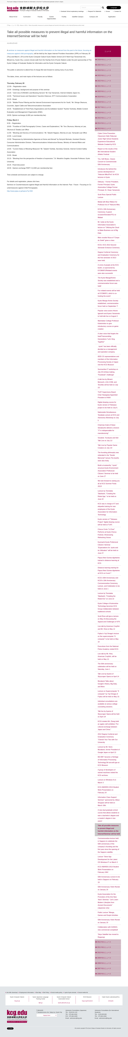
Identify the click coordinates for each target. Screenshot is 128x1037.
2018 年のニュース (104, 102)
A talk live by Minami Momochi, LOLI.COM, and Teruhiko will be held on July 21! (108, 383)
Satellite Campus (77, 17)
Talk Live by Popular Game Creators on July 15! (107, 446)
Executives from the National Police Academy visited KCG (108, 647)
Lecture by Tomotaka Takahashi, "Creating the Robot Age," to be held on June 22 (107, 495)
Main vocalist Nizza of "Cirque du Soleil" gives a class (108, 239)
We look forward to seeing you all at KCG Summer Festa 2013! (109, 483)
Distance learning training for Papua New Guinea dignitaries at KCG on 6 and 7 (109, 570)
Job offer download (12, 992)
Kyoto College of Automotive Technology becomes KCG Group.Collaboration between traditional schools (108, 608)
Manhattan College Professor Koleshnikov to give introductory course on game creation (108, 325)
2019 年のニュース (104, 97)
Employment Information (27, 992)
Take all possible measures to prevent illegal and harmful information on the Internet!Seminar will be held (109, 830)
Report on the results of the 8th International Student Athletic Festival (108, 151)
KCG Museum (87, 997)
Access (108, 11)
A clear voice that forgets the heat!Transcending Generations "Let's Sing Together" (108, 338)
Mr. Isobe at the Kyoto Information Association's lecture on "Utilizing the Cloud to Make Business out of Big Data (108, 227)
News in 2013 (23, 25)
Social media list (83, 992)
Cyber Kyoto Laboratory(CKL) (111, 997)
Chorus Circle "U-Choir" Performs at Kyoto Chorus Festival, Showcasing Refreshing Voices (107, 533)
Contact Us (117, 11)
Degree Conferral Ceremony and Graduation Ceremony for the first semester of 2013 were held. (108, 256)
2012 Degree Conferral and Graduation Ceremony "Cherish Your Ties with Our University (108, 738)
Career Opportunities (51, 18)
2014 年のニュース (104, 123)
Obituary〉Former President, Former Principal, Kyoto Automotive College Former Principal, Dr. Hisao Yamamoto (109, 186)
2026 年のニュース (104, 59)
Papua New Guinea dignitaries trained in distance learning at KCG (109, 560)
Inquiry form (46, 1015)
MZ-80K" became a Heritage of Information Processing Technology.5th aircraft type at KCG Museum (108, 761)
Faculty (40, 17)
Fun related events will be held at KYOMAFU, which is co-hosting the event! (109, 293)
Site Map (38, 992)
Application (112, 17)
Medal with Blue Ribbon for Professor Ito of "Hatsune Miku (109, 203)
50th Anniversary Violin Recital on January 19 (109, 888)
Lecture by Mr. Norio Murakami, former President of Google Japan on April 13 (109, 749)
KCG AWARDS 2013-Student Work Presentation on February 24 (108, 789)
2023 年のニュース (104, 75)
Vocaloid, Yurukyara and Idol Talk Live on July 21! (108, 439)
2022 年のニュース (104, 81)
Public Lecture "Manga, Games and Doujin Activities (108, 914)
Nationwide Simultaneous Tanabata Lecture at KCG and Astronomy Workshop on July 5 (108, 416)
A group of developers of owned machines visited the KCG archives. (108, 772)
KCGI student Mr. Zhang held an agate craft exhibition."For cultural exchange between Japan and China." (108, 725)
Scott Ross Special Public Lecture (107, 196)
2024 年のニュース (104, 70)
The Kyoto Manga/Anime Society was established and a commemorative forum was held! (109, 282)
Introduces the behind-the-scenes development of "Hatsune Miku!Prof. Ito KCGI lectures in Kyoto (108, 173)
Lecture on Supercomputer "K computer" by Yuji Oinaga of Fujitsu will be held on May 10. (109, 693)
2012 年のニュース (104, 942)
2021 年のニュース (104, 86)
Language (114, 7)
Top (9, 25)
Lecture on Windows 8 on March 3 (107, 781)
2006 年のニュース (104, 974)
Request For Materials (94, 11)
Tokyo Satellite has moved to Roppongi (108, 935)
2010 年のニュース (104, 952)
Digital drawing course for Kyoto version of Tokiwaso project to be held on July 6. (108, 405)
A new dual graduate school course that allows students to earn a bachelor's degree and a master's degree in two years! (108, 815)
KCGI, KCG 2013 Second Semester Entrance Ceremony (109, 246)
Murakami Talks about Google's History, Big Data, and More (107, 683)
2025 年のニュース (104, 65)
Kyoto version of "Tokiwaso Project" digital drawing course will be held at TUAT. (109, 522)
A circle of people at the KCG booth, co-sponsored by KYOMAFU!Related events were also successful (108, 269)
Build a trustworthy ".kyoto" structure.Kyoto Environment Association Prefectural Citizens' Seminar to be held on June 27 (108, 470)
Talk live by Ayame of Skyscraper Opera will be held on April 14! (108, 714)
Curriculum (27, 17)
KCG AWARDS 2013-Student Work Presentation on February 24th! (108, 869)
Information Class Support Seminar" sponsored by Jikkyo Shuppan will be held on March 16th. (109, 801)
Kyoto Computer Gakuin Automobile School (64, 998)
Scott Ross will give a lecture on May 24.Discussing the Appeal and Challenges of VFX (109, 619)
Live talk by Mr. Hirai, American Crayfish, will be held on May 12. (107, 656)
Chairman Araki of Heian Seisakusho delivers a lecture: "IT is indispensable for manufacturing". (108, 429)
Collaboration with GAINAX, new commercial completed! (108, 928)
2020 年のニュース (104, 91)
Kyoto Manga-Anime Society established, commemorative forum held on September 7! (108, 303)
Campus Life (93, 17)
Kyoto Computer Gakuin (17, 997)
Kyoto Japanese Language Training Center (40, 998)
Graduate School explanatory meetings (72, 11)
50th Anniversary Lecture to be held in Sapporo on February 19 (109, 879)
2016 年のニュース (104, 112)
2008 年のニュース (104, 963)
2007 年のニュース (104, 968)
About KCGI (13, 17)
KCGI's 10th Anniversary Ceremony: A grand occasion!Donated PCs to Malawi (107, 213)
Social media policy (56, 992)
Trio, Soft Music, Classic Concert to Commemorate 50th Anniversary (107, 161)
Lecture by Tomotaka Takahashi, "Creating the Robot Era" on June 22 (107, 596)
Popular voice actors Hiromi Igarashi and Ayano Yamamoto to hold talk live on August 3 (109, 313)
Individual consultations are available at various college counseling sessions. (108, 704)
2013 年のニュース (104, 128)
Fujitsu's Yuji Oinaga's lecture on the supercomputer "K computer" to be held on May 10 (108, 638)
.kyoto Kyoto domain (70, 992)
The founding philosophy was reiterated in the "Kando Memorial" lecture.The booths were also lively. (108, 457)
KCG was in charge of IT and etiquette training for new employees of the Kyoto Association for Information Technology (108, 509)
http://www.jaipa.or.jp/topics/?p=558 (20, 191)
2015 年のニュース (104, 118)
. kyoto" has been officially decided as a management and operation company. (107, 349)
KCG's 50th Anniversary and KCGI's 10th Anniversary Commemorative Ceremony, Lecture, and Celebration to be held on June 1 (109, 583)
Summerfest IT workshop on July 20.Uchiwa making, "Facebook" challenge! (108, 372)
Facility (64, 17)
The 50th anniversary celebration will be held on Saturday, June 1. (107, 666)
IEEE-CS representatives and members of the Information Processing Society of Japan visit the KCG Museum (108, 361)
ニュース (108, 51)
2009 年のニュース (104, 958)
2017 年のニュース (104, 107)
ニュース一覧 (15, 25)
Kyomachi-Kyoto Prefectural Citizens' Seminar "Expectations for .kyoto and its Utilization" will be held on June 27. (108, 547)
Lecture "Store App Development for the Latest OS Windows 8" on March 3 (108, 859)
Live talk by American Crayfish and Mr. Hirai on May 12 (109, 627)
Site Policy (46, 992)
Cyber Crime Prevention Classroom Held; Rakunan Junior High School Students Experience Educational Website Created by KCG (108, 139)
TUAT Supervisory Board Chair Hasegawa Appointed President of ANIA (108, 394)
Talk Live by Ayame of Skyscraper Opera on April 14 (108, 675)
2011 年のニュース (104, 947)
